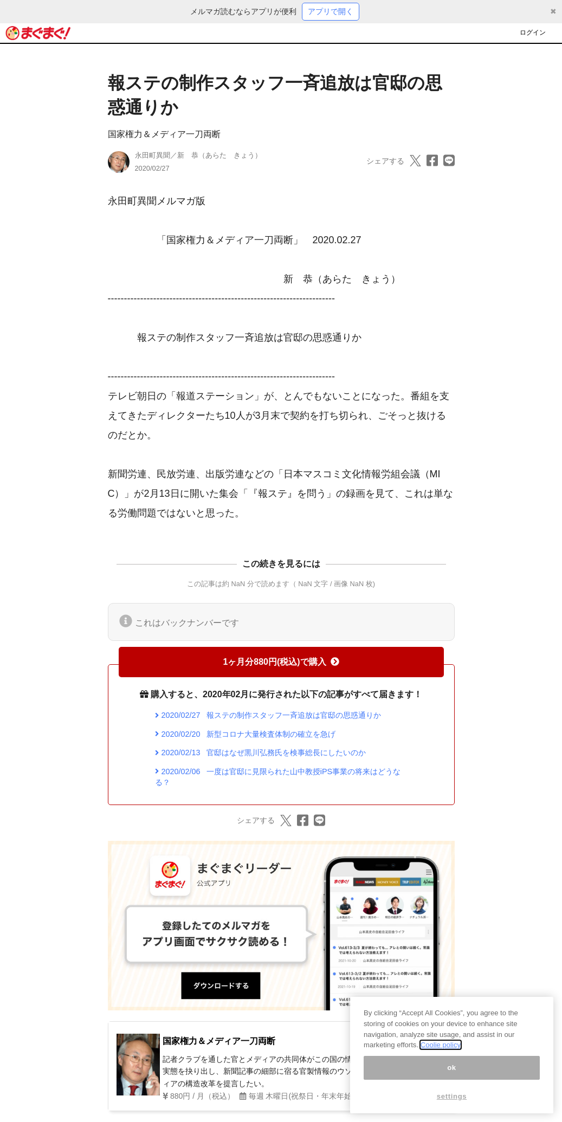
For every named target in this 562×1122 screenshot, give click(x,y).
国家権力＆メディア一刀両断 (164, 134)
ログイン (533, 32)
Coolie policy (441, 1045)
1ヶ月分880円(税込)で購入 (281, 661)
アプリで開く (330, 11)
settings (452, 1096)
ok (451, 1067)
